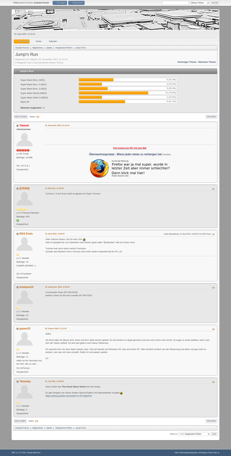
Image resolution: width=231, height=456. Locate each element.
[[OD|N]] (25, 188)
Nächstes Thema (207, 62)
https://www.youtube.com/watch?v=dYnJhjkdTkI (68, 396)
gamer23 (25, 328)
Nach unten (21, 117)
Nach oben (20, 421)
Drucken (211, 117)
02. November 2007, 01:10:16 (57, 125)
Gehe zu (173, 434)
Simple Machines (33, 453)
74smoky (25, 381)
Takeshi (24, 125)
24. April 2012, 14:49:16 (54, 234)
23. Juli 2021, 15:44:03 (54, 381)
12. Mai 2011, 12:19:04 (54, 188)
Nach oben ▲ (214, 453)
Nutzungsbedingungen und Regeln (193, 453)
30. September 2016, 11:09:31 (57, 287)
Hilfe (176, 453)
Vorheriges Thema (186, 62)
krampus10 (26, 287)
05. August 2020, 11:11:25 (56, 328)
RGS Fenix (26, 233)
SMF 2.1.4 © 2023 (18, 453)
